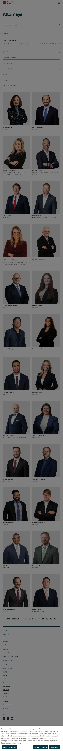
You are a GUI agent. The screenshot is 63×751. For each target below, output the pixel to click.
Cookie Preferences (9, 749)
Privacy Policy (16, 745)
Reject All (54, 749)
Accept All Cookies (40, 749)
